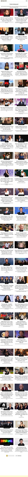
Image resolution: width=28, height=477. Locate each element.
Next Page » (19, 455)
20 (16, 455)
